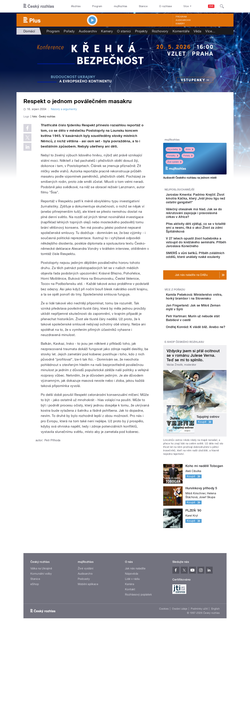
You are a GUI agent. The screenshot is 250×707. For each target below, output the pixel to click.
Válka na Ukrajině (41, 619)
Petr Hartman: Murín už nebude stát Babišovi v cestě (202, 356)
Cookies (164, 659)
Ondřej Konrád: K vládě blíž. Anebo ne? (202, 370)
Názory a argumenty (64, 109)
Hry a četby (174, 149)
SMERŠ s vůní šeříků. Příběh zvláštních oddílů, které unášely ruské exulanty (203, 277)
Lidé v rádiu (132, 629)
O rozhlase (165, 6)
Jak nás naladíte (135, 619)
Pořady (69, 31)
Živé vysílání (174, 162)
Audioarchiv (183, 20)
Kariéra (129, 634)
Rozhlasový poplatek (138, 645)
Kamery (180, 23)
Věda (197, 31)
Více (210, 31)
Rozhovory (160, 31)
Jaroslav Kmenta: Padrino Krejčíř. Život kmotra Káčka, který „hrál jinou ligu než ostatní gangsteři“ (205, 200)
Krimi (189, 149)
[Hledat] (222, 6)
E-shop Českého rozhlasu (184, 392)
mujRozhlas (120, 6)
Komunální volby (41, 624)
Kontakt (130, 640)
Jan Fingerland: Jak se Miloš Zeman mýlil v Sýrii (204, 339)
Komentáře (181, 31)
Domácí (29, 31)
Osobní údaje (180, 659)
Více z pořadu (175, 316)
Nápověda (131, 624)
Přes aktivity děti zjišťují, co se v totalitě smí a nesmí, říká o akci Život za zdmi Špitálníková (206, 237)
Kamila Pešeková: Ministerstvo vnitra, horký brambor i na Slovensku (204, 325)
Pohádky (172, 155)
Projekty (141, 31)
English (215, 659)
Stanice (143, 6)
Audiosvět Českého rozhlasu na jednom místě (189, 177)
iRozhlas (76, 6)
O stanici (124, 31)
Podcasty (84, 629)
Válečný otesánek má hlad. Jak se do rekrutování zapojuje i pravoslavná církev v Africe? (205, 218)
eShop (34, 634)
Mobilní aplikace (88, 634)
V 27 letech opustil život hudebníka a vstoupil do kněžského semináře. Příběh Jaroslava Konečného (203, 257)
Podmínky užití (199, 659)
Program (97, 6)
